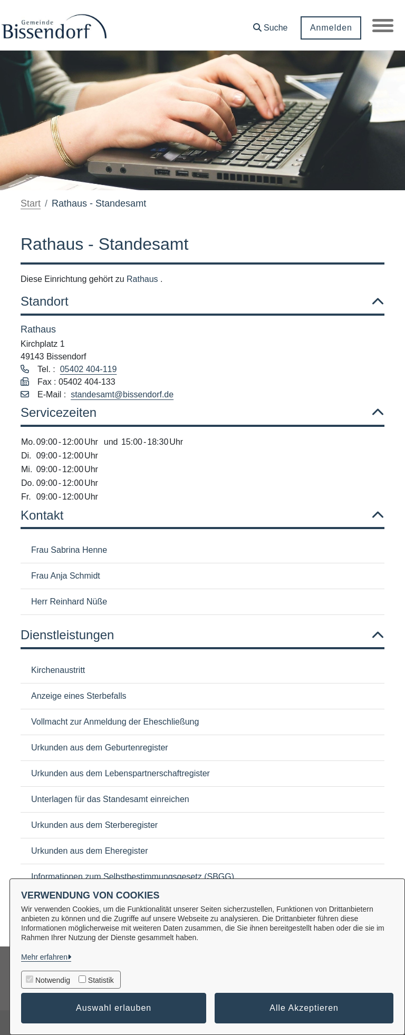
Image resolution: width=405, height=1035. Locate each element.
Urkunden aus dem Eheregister (89, 850)
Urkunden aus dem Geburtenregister (99, 747)
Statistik (101, 980)
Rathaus (143, 279)
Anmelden (331, 27)
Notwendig (52, 980)
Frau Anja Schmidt (65, 575)
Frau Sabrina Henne (69, 549)
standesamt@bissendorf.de (122, 394)
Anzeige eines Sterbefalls (79, 695)
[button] (270, 24)
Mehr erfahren (44, 957)
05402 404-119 (88, 369)
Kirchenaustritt (58, 670)
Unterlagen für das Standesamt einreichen (110, 799)
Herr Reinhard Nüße (69, 601)
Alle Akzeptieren (304, 1007)
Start (31, 203)
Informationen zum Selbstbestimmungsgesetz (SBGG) (132, 876)
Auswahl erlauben (113, 1007)
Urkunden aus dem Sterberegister (94, 825)
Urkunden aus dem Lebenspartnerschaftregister (120, 773)
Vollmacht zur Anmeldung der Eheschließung (115, 721)
